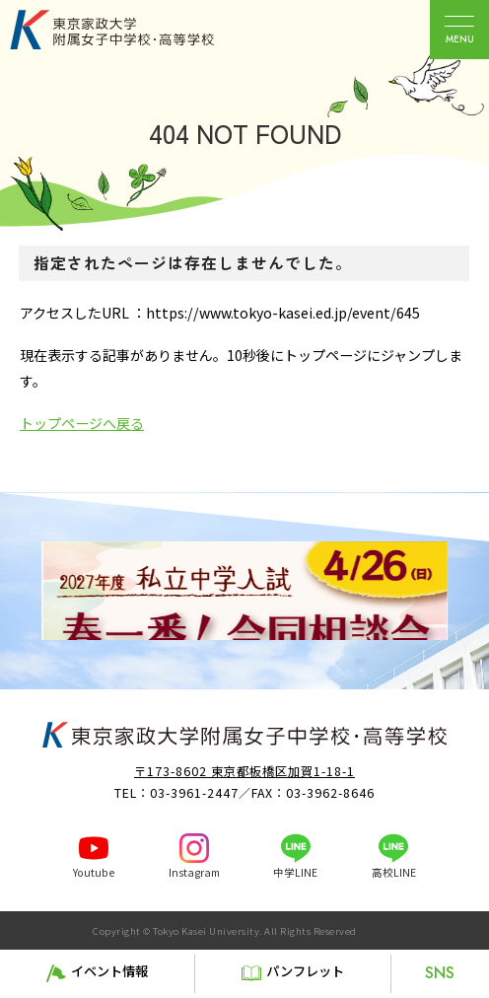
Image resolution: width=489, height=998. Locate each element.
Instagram (194, 872)
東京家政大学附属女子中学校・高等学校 (134, 29)
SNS (439, 973)
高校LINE (394, 872)
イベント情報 (109, 971)
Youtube (93, 872)
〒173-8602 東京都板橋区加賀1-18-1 (244, 771)
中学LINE (295, 872)
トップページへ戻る (82, 423)
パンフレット (305, 971)
